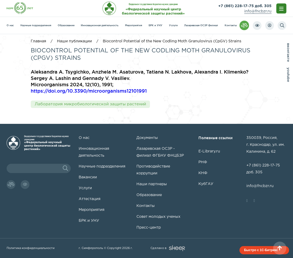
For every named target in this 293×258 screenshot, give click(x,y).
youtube (288, 74)
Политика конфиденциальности (31, 248)
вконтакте (288, 52)
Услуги (173, 25)
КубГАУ (205, 183)
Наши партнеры (151, 184)
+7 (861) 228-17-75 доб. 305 (245, 6)
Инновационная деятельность (99, 25)
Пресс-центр (148, 227)
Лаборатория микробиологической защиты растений (90, 104)
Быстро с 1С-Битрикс (261, 250)
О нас (10, 25)
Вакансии (88, 177)
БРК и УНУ (155, 25)
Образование (66, 25)
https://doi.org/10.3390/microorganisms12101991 (89, 90)
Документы (147, 137)
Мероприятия (133, 25)
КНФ (202, 173)
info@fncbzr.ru (258, 11)
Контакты (231, 25)
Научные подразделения (35, 25)
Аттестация (89, 199)
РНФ (202, 162)
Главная (38, 41)
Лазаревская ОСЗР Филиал (201, 25)
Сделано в (167, 248)
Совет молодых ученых (158, 216)
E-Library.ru (209, 151)
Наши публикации (74, 41)
